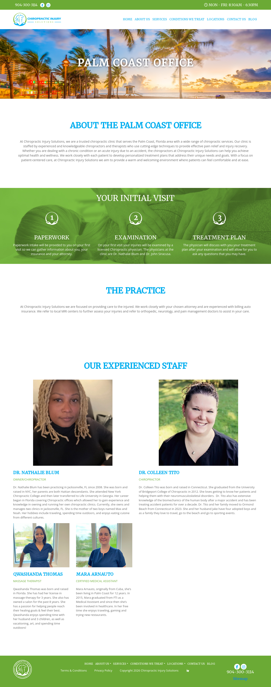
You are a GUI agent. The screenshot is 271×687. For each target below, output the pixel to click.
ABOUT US (142, 19)
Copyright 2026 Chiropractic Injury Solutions (149, 670)
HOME (128, 19)
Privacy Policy (103, 670)
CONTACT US (236, 19)
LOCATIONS (215, 19)
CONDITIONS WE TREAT (186, 19)
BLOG (252, 19)
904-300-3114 (26, 5)
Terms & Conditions (73, 670)
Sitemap (240, 678)
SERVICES (159, 19)
